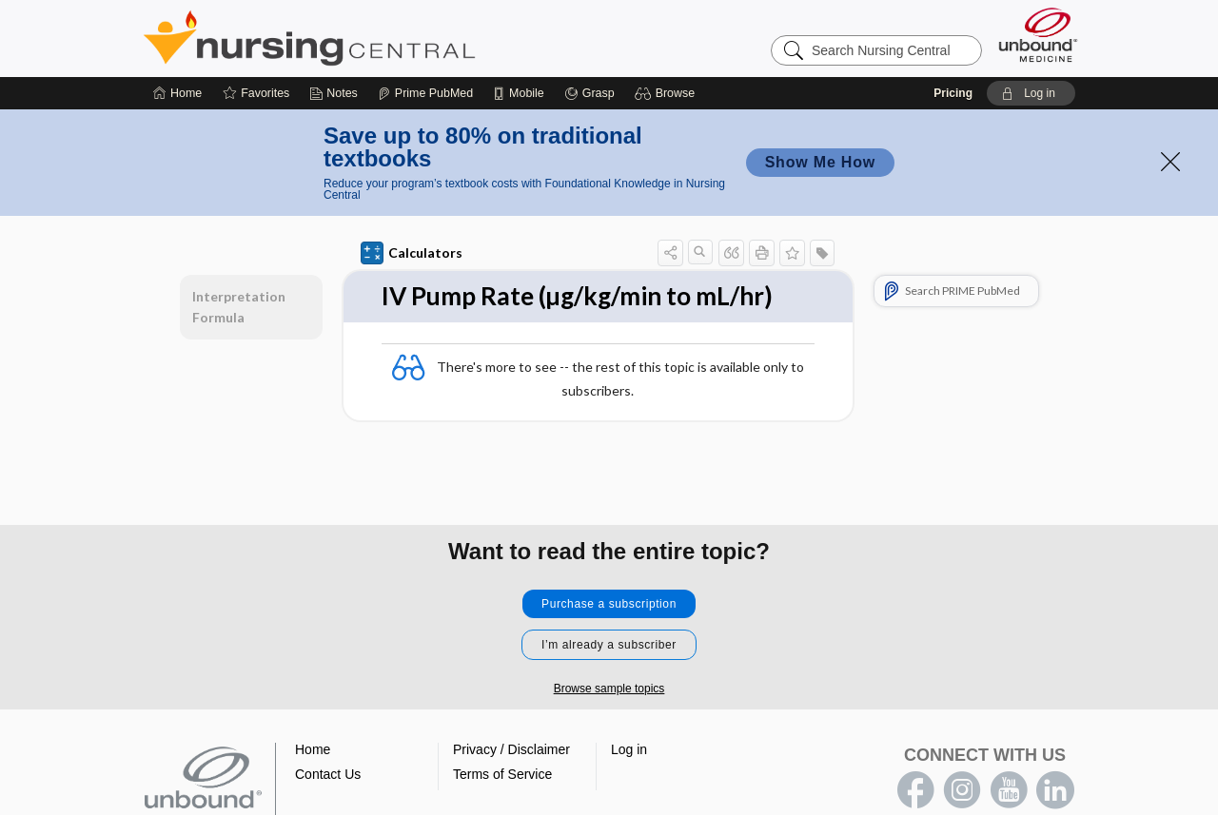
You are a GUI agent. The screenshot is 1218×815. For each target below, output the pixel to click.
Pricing (952, 93)
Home (312, 749)
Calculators (411, 253)
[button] (667, 93)
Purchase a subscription (609, 604)
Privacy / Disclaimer (511, 749)
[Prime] (425, 93)
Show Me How (820, 162)
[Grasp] (589, 93)
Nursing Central (381, 38)
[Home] (177, 93)
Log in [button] (629, 749)
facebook (915, 790)
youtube (1009, 790)
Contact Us (328, 774)
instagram (962, 790)
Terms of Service (502, 774)
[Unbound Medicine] (1038, 35)
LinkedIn (1055, 790)
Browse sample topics (609, 688)
